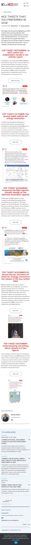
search (27, 3)
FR (24, 3)
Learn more (16, 142)
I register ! (24, 524)
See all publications (6, 501)
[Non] (29, 539)
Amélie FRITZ (4, 513)
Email (12, 419)
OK (16, 542)
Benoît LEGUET (25, 26)
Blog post (14, 26)
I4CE (9, 4)
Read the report (15, 80)
